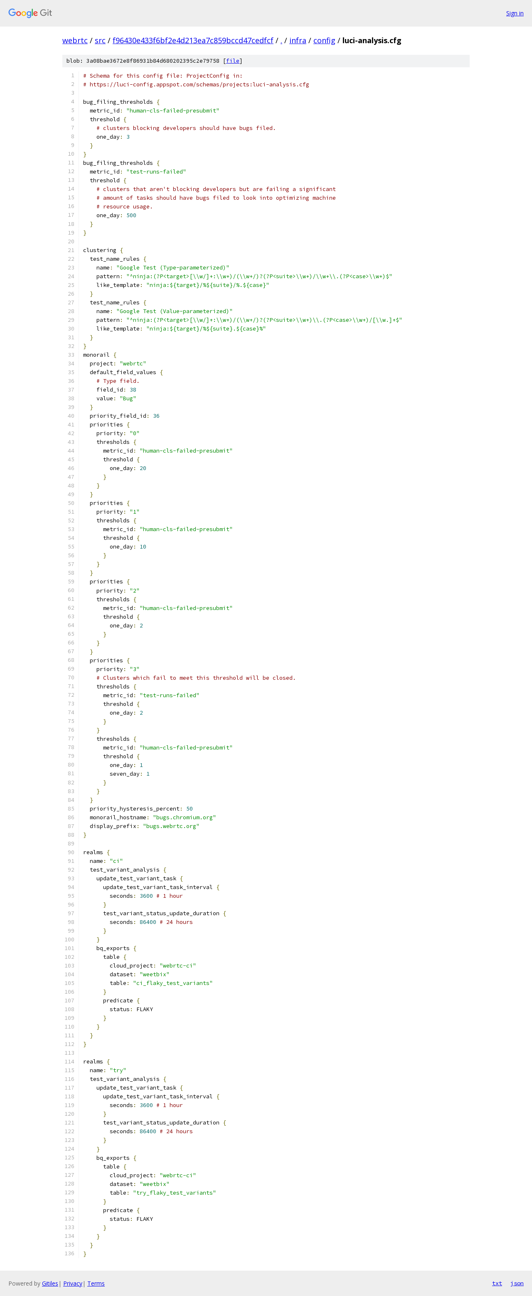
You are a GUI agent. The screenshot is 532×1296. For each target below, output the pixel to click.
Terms (96, 1283)
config (324, 40)
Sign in (515, 13)
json (517, 1283)
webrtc (75, 40)
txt (497, 1283)
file (232, 60)
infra (297, 40)
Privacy (72, 1283)
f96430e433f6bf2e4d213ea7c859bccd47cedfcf (193, 40)
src (100, 40)
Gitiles (50, 1283)
